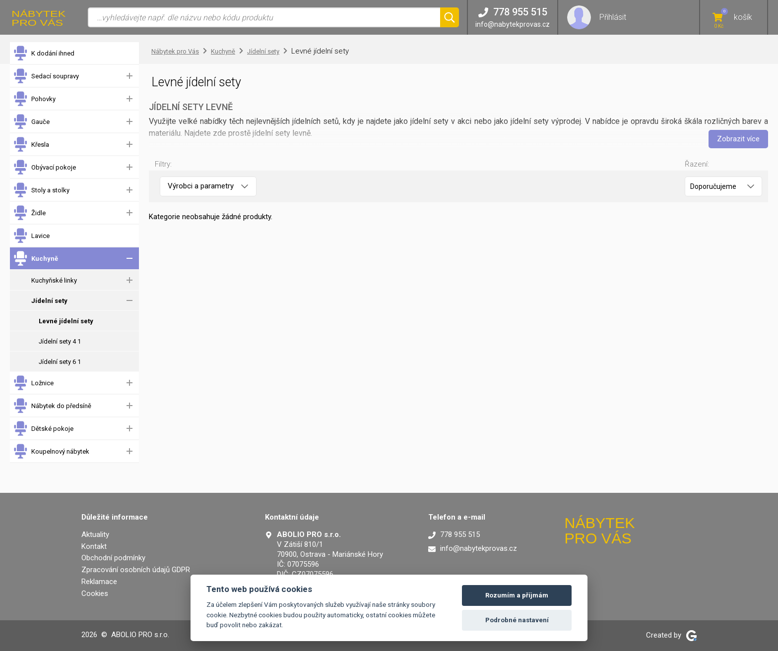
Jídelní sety (49, 300)
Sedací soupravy (46, 76)
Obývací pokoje (44, 167)
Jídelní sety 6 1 (60, 361)
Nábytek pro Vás (175, 51)
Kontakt (94, 546)
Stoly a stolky (41, 190)
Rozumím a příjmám (516, 595)
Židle (29, 213)
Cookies (94, 593)
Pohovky (34, 99)
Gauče (31, 121)
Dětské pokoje (43, 428)
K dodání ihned (43, 53)
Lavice (31, 235)
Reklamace (99, 581)
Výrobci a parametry (208, 185)
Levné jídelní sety (66, 321)
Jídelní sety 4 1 (60, 341)
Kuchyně (35, 258)
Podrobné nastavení (517, 620)
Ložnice (33, 383)
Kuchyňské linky (54, 280)
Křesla (31, 144)
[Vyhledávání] (264, 17)
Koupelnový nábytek (51, 451)
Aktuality (95, 534)
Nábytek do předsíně (52, 406)
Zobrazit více (738, 138)
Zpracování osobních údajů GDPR (135, 569)
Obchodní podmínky (113, 557)
